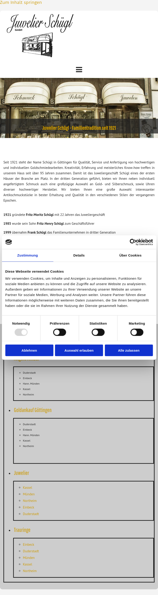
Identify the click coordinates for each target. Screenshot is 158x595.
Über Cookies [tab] (130, 255)
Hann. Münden (31, 383)
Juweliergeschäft (93, 214)
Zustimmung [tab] (27, 255)
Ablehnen (29, 350)
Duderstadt (29, 372)
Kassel (26, 389)
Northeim (28, 394)
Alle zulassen (128, 350)
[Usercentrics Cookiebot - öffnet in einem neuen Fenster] (133, 242)
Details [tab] (79, 255)
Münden (29, 494)
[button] (79, 69)
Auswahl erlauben (78, 350)
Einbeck (27, 378)
